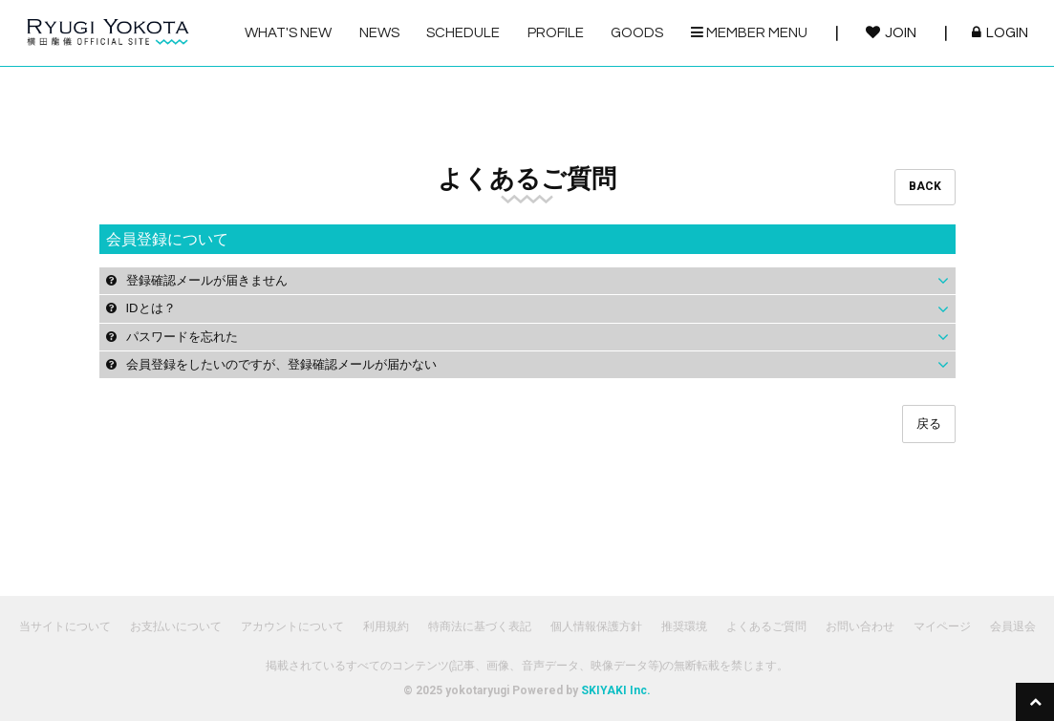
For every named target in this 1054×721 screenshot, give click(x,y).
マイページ (942, 626)
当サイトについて (65, 626)
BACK (925, 186)
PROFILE (555, 33)
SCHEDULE (463, 33)
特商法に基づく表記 (479, 626)
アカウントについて (292, 626)
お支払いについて (176, 626)
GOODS (637, 33)
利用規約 (386, 626)
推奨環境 (684, 626)
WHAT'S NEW (288, 33)
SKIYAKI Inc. (616, 690)
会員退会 (1013, 626)
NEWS (379, 33)
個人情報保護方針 (596, 626)
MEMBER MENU (749, 32)
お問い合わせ (860, 626)
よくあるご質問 (766, 626)
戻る (928, 423)
